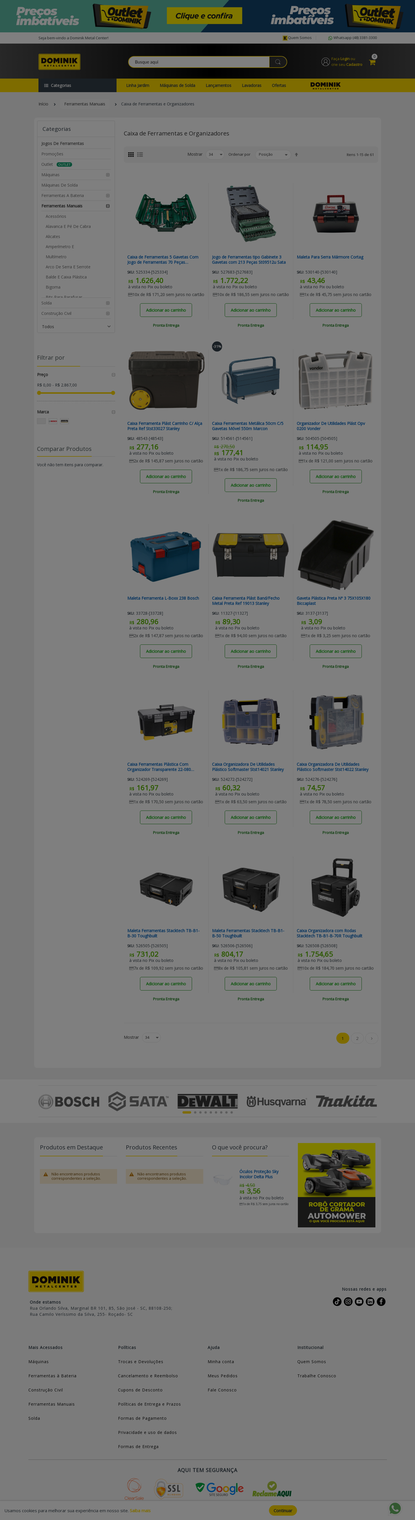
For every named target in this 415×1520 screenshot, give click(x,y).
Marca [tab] (43, 412)
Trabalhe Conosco (316, 1375)
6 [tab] (216, 1112)
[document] (207, 1510)
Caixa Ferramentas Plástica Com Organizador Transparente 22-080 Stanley (159, 767)
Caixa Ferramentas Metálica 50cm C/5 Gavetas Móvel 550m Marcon (247, 426)
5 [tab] (211, 1112)
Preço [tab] (42, 374)
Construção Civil (45, 1390)
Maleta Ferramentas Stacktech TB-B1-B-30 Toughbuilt (163, 933)
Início (43, 104)
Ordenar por (239, 154)
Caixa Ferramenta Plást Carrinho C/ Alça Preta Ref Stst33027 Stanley (164, 426)
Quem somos (297, 38)
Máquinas (38, 1361)
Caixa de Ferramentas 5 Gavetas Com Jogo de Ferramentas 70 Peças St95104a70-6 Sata (162, 259)
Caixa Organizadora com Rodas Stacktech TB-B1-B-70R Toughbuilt (329, 933)
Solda (34, 1418)
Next (373, 1101)
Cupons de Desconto (140, 1390)
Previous (41, 1101)
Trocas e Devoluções (140, 1361)
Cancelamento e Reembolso (148, 1375)
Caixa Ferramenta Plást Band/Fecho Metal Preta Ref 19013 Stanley (246, 601)
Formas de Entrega (138, 1446)
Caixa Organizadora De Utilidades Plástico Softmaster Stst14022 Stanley (332, 767)
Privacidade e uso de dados (147, 1432)
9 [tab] (231, 1112)
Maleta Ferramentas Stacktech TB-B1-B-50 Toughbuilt (248, 933)
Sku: (130, 272)
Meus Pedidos (223, 1375)
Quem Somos (311, 1361)
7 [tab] (221, 1112)
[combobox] (208, 62)
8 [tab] (226, 1112)
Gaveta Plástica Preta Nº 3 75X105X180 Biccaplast (333, 601)
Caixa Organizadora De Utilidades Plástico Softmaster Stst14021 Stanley (248, 767)
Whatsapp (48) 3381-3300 (352, 38)
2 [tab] (195, 1112)
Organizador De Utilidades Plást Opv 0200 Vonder (331, 426)
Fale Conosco (222, 1390)
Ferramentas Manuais (84, 104)
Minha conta (221, 1361)
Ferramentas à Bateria (52, 1375)
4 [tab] (205, 1112)
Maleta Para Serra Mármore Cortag (330, 257)
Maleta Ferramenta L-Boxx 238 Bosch (163, 598)
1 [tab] (186, 1112)
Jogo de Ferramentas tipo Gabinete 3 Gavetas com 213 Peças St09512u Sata (249, 259)
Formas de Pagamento (142, 1418)
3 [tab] (200, 1112)
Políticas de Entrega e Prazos (149, 1404)
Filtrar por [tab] (51, 357)
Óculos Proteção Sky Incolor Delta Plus (258, 1174)
